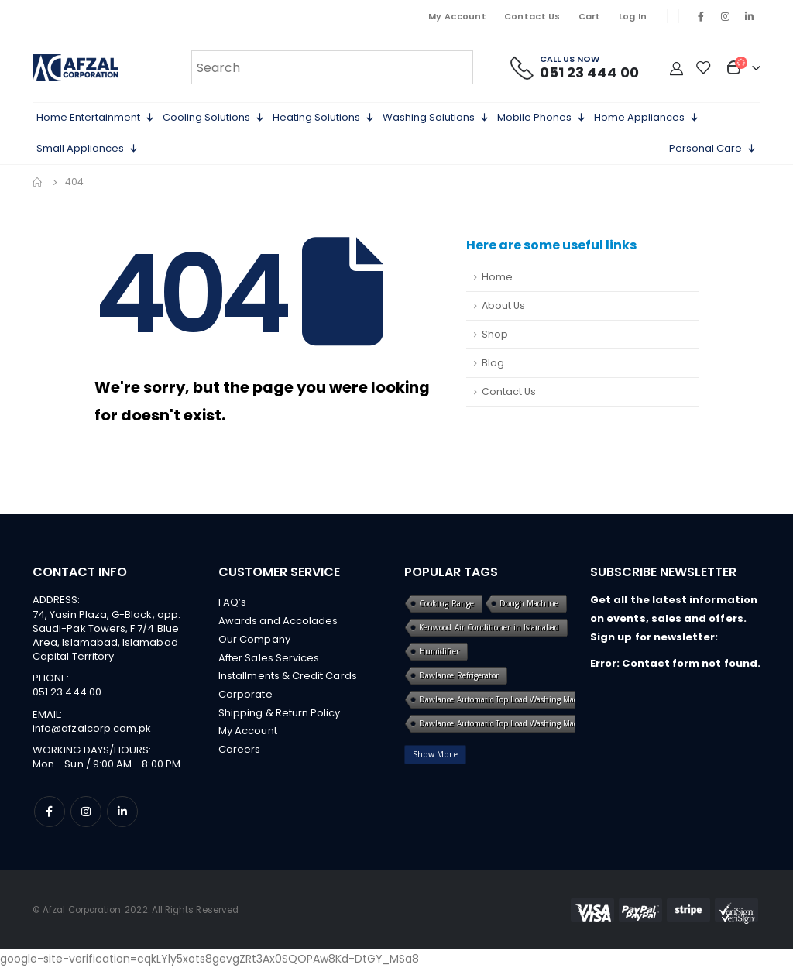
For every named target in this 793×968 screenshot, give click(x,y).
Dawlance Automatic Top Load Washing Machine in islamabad (531, 699)
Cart (589, 16)
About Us (503, 305)
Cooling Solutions (214, 117)
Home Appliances (646, 117)
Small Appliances (87, 148)
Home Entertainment (95, 117)
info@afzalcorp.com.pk (92, 728)
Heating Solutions (324, 117)
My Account (457, 16)
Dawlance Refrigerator (459, 675)
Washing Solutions (436, 117)
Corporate (245, 695)
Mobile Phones (541, 117)
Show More (435, 754)
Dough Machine (528, 603)
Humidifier (439, 651)
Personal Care (713, 148)
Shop (495, 334)
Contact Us (532, 16)
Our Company (254, 639)
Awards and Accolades (278, 620)
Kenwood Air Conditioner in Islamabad (489, 627)
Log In (633, 16)
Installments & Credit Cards (287, 676)
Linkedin (122, 811)
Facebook (49, 811)
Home (497, 276)
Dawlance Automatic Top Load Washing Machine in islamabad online (544, 723)
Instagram (85, 811)
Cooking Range (446, 603)
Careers (239, 750)
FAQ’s (232, 602)
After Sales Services (268, 657)
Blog (493, 362)
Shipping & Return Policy (279, 713)
